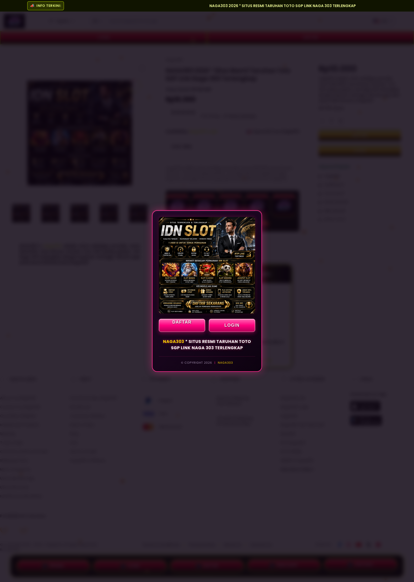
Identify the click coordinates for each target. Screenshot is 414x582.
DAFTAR (182, 322)
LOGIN (231, 325)
